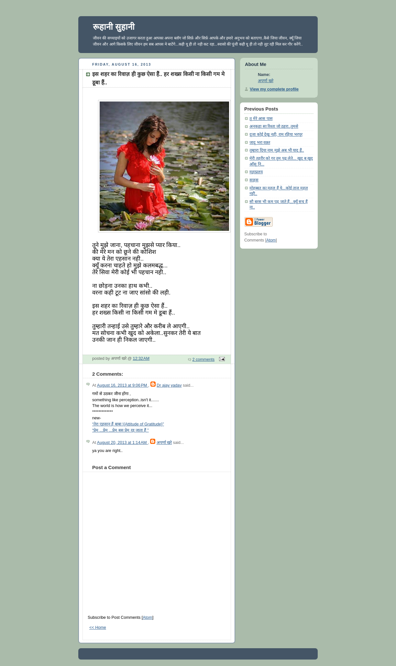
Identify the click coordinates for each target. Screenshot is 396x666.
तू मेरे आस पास (261, 118)
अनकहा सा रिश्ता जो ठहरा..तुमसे (273, 126)
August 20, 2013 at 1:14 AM (122, 442)
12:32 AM (141, 358)
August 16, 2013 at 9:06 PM (122, 385)
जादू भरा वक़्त (259, 142)
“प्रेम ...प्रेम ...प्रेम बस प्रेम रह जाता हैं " (120, 430)
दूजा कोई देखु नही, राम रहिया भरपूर (275, 134)
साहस (253, 180)
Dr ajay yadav (169, 385)
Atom (147, 617)
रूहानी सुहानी (114, 27)
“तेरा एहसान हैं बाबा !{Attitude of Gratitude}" (128, 424)
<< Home (97, 627)
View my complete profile (274, 89)
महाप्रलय (256, 172)
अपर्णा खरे (164, 442)
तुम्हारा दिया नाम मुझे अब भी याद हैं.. (276, 150)
